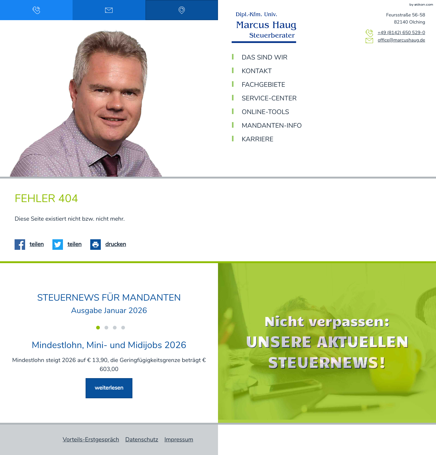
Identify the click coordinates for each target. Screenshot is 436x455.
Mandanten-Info (272, 126)
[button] (36, 10)
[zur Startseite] (266, 27)
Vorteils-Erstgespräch (91, 440)
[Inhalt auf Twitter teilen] (69, 245)
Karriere (258, 139)
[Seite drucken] (110, 245)
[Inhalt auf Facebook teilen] (31, 245)
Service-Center (269, 98)
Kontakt (257, 71)
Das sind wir (265, 58)
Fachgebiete (263, 85)
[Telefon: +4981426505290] (401, 33)
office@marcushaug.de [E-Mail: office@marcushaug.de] (401, 40)
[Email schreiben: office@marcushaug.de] (109, 10)
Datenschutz (141, 440)
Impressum (178, 440)
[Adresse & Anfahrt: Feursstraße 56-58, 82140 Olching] (181, 10)
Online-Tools (265, 112)
